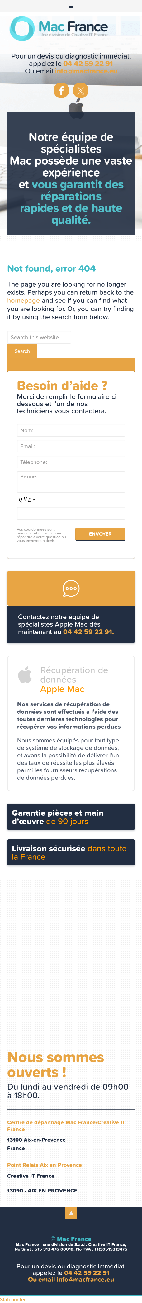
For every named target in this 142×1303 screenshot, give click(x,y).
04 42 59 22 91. (88, 632)
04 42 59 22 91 (88, 63)
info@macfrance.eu (86, 71)
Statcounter (13, 1299)
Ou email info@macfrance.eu (71, 1279)
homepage (23, 300)
